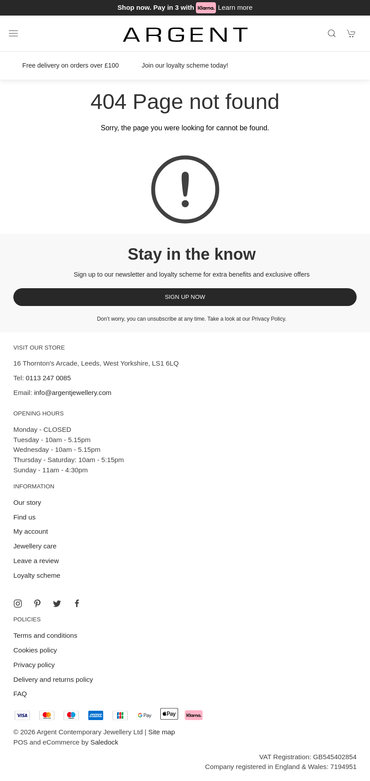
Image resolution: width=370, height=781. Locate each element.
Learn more (235, 7)
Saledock (104, 742)
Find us (24, 517)
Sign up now (185, 297)
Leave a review (36, 560)
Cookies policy (35, 650)
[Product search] (332, 33)
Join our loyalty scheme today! (185, 65)
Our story (27, 502)
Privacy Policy (268, 319)
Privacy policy (34, 664)
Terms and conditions (45, 635)
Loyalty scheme (37, 575)
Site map (161, 732)
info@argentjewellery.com (72, 392)
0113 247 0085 (48, 378)
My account (30, 531)
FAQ (20, 693)
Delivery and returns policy (53, 679)
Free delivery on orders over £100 (70, 65)
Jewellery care (35, 546)
